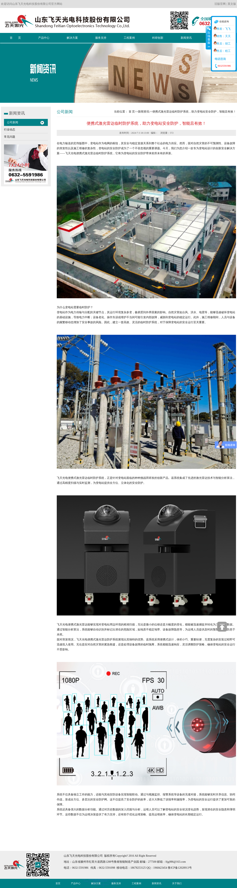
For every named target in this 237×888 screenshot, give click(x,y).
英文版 (232, 3)
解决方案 (96, 883)
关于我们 (177, 883)
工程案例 (136, 883)
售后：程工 (222, 50)
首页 (58, 883)
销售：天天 (222, 36)
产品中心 (75, 883)
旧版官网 (220, 3)
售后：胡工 (222, 43)
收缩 (208, 37)
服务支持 (116, 883)
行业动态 (9, 129)
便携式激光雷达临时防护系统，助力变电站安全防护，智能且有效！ (194, 111)
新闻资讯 (143, 111)
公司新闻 (12, 122)
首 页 (132, 111)
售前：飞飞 (222, 28)
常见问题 (9, 136)
